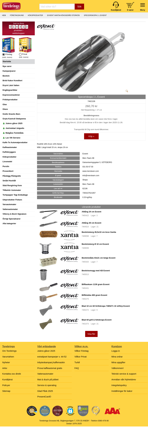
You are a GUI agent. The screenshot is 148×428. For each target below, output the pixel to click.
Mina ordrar (117, 356)
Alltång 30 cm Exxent (91, 223)
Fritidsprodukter (10, 99)
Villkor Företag (82, 351)
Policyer (6, 385)
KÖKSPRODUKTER (35, 15)
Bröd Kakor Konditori (12, 80)
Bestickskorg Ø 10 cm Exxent (95, 244)
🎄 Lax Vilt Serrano (11, 138)
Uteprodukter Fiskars (12, 200)
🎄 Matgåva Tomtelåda (13, 133)
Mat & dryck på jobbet (47, 379)
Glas (5, 104)
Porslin (6, 166)
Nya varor (7, 66)
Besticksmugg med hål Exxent (96, 270)
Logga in (115, 351)
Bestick (6, 76)
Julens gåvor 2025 (46, 351)
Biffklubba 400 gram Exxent (94, 295)
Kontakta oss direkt (11, 374)
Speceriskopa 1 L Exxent (95, 15)
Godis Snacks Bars (11, 114)
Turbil (77, 362)
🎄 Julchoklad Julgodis (13, 128)
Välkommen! (117, 368)
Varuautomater (9, 204)
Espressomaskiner (11, 95)
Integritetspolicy (119, 385)
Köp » (91, 136)
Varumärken (8, 356)
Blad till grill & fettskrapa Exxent (96, 320)
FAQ (77, 368)
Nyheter (6, 362)
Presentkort (8, 171)
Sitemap (6, 391)
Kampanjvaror (9, 71)
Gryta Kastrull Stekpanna (14, 119)
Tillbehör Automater (12, 190)
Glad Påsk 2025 (45, 391)
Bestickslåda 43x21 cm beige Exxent (98, 258)
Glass (5, 109)
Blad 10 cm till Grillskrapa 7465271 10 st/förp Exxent (106, 306)
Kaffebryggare (9, 152)
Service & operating (46, 385)
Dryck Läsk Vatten (11, 85)
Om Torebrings (9, 351)
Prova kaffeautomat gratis (49, 368)
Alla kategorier (9, 223)
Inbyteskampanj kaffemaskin (51, 362)
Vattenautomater (10, 209)
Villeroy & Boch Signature (14, 214)
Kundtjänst (7, 379)
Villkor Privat (81, 356)
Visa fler (91, 334)
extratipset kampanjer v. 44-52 (52, 356)
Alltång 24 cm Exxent (91, 212)
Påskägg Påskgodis (12, 176)
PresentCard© (44, 396)
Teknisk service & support (123, 374)
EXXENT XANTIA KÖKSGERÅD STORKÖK (63, 15)
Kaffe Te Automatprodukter (15, 142)
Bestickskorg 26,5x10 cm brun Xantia (99, 232)
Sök (79, 6)
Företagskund (17, 15)
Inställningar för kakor (121, 391)
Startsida (7, 61)
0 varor (130, 10)
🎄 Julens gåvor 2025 (12, 123)
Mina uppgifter (118, 362)
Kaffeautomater (10, 147)
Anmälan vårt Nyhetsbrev (123, 379)
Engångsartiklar (10, 90)
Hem (4, 15)
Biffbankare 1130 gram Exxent (95, 284)
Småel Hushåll (9, 180)
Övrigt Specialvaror (11, 219)
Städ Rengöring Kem (12, 185)
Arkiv (4, 368)
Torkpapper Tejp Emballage (15, 195)
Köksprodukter (9, 157)
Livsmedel (7, 161)
